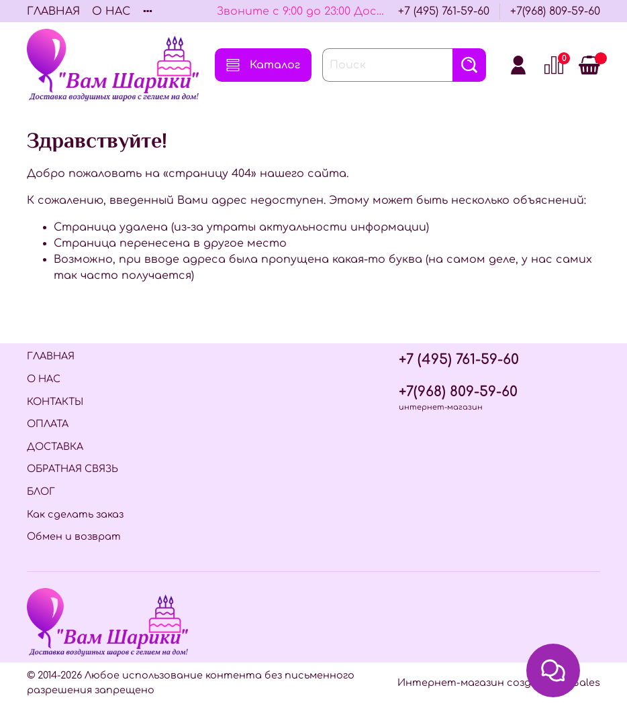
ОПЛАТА (47, 423)
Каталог (263, 65)
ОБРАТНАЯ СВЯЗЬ (72, 468)
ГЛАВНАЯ (53, 11)
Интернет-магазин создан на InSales (498, 682)
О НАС (111, 11)
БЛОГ (41, 491)
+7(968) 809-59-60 (555, 11)
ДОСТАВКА (55, 446)
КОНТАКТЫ (55, 401)
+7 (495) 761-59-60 (443, 11)
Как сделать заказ (75, 514)
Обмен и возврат (74, 536)
